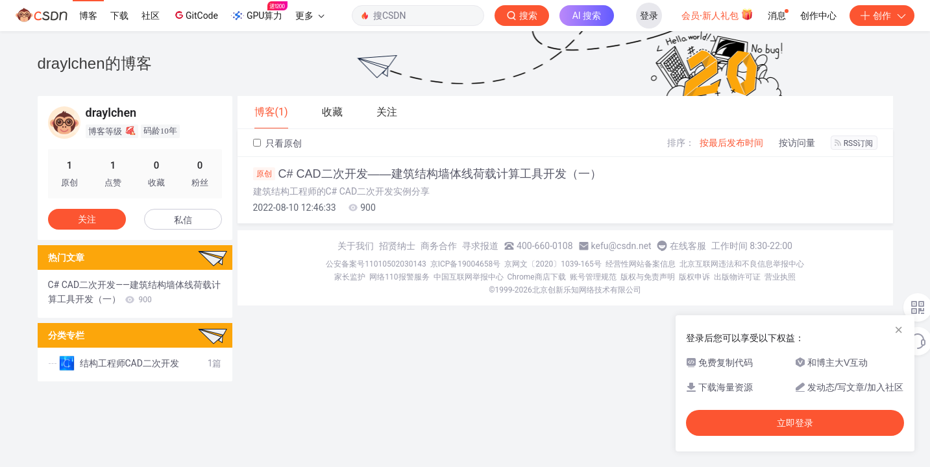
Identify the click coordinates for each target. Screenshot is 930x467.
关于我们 (355, 246)
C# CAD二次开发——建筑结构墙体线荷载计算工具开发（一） (427, 173)
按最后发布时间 (731, 143)
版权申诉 (694, 276)
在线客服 (688, 246)
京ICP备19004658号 (465, 264)
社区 (150, 15)
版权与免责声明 (647, 276)
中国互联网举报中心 (469, 276)
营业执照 (780, 276)
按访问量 (797, 143)
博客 (88, 15)
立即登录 (795, 423)
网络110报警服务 (399, 276)
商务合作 (439, 246)
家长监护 (349, 276)
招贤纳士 (397, 246)
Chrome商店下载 (537, 276)
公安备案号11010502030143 (376, 264)
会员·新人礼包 (717, 14)
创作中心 (818, 15)
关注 (87, 219)
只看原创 (277, 143)
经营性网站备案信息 (641, 264)
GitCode (195, 15)
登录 (649, 15)
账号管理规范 (593, 276)
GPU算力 (259, 11)
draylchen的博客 (95, 63)
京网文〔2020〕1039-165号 (553, 264)
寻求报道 (480, 246)
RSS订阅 (854, 143)
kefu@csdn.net (621, 246)
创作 (882, 15)
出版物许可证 (737, 276)
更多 (309, 15)
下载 (119, 15)
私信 (183, 220)
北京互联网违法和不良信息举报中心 (741, 264)
